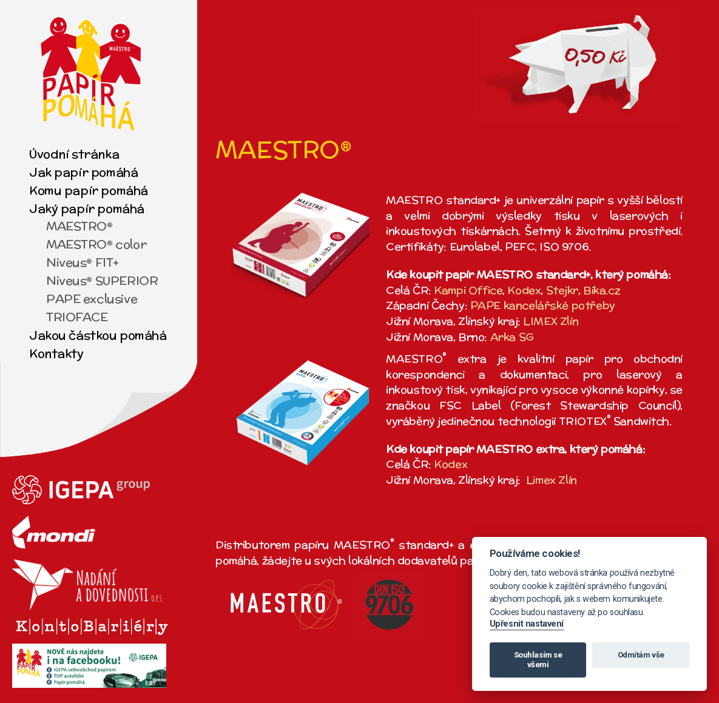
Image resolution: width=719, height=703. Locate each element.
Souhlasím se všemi (538, 659)
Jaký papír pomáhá (86, 208)
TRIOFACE (77, 316)
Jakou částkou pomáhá (98, 335)
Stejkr (562, 290)
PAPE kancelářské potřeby (542, 305)
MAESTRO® (79, 226)
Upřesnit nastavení (527, 624)
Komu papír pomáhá (88, 190)
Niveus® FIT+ (82, 262)
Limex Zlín (551, 479)
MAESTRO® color (96, 244)
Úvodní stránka (74, 153)
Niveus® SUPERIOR (102, 280)
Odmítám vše (641, 654)
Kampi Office (468, 290)
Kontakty (56, 353)
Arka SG (512, 336)
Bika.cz (601, 290)
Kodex (524, 290)
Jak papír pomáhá (83, 172)
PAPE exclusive (91, 298)
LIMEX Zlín (550, 320)
